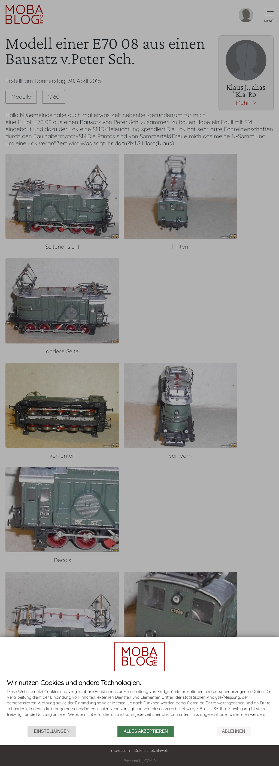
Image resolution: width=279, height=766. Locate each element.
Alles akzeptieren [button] (146, 731)
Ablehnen (233, 731)
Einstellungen (51, 731)
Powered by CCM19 (140, 760)
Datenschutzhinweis (151, 750)
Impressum (120, 750)
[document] (139, 702)
